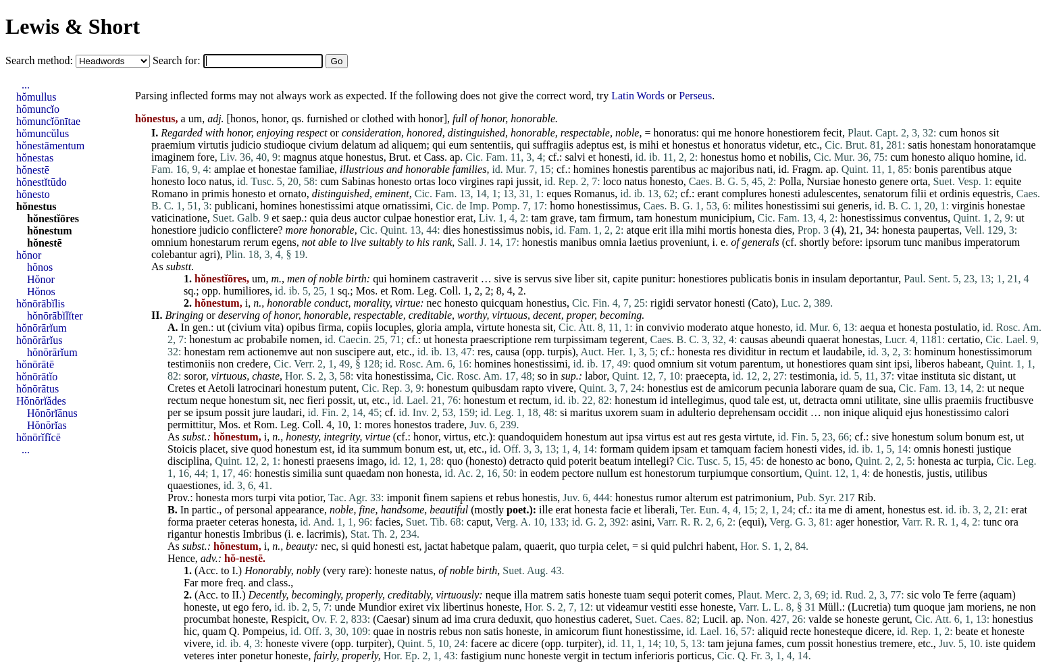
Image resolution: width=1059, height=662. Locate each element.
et (666, 145)
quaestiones (192, 485)
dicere (878, 631)
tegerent (627, 339)
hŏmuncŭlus (42, 133)
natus (220, 181)
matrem (546, 595)
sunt (334, 473)
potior (311, 497)
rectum (794, 351)
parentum (760, 364)
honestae (277, 169)
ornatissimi (406, 205)
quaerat (824, 339)
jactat (436, 546)
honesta (755, 230)
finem (435, 497)
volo (930, 595)
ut (1020, 218)
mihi (648, 145)
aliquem (409, 145)
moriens (984, 607)
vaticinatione (179, 218)
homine (994, 157)
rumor (669, 497)
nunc (514, 655)
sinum (426, 619)
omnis (927, 449)
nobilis (793, 157)
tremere (895, 643)
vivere (559, 388)
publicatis (751, 278)
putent (343, 388)
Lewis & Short (72, 26)
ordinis (954, 193)
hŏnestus (36, 206)
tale (761, 400)
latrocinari (260, 388)
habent (720, 546)
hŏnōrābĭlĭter (55, 316)
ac (703, 169)
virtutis (213, 145)
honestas (860, 339)
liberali (659, 509)
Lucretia (869, 607)
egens (284, 242)
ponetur (256, 655)
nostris (421, 631)
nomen (304, 339)
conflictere (255, 230)
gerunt (896, 619)
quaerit (539, 546)
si (563, 412)
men (296, 278)
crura (484, 619)
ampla (457, 327)
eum (457, 145)
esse (688, 607)
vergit (575, 655)
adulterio (696, 412)
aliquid (887, 412)
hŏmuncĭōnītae (48, 121)
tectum (617, 655)
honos (243, 118)
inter (226, 655)
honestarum (215, 242)
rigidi (662, 303)
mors (242, 497)
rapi (504, 181)
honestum (676, 218)
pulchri (688, 546)
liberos (930, 364)
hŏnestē (32, 170)
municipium (726, 218)
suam (652, 412)
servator (694, 303)
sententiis (490, 145)
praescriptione (501, 339)
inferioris (654, 655)
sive (503, 278)
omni (851, 400)
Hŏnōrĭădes (41, 401)
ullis (932, 400)
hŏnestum (49, 230)
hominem (410, 278)
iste (992, 643)
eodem (544, 473)
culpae (397, 218)
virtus (456, 436)
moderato (707, 327)
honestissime (653, 631)
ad (384, 145)
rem (542, 339)
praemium (173, 145)
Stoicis (182, 449)
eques (558, 193)
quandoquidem (530, 436)
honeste (391, 570)
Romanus (594, 193)
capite (625, 278)
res (483, 351)
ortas (424, 181)
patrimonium (763, 497)
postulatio (955, 327)
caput (478, 522)
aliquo (961, 157)
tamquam (731, 449)
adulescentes (830, 193)
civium (323, 145)
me (725, 132)
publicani (235, 205)
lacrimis (324, 534)
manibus (578, 242)
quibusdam (495, 388)
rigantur (184, 534)
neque (1011, 388)
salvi (575, 157)
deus (341, 218)
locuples (393, 327)
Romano (169, 193)
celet (616, 546)
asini (641, 522)
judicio (246, 145)
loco (197, 181)
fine (367, 509)
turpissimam (580, 339)
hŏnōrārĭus (39, 340)
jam (956, 607)
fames (768, 643)
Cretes (181, 388)
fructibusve (1009, 400)
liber (584, 278)
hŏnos (40, 267)
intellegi (651, 461)
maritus (586, 412)
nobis (538, 230)
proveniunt (683, 242)
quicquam (502, 303)
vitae (907, 376)
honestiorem (793, 132)
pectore (578, 473)
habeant (964, 364)
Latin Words (638, 95)
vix (433, 607)
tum (902, 607)
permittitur (190, 424)
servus (538, 278)
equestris (992, 193)
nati (764, 169)
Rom (401, 291)
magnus (300, 157)
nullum (611, 473)
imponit (403, 497)
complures (744, 193)
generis (853, 205)
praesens (335, 461)
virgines (476, 181)
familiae (316, 169)
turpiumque (723, 473)
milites (748, 205)
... (26, 85)
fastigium (481, 655)
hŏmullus (36, 97)
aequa (872, 327)
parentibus (673, 169)
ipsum (209, 412)
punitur (656, 278)
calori (997, 412)
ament (869, 509)
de (710, 388)
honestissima (403, 376)
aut (306, 351)
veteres (199, 655)
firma (330, 327)
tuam (635, 595)
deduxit (514, 619)
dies (452, 230)
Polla (790, 181)
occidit (793, 412)
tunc (913, 242)
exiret (411, 607)
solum (949, 436)
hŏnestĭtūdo (41, 182)
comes (718, 595)
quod (644, 364)
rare (356, 570)
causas (754, 339)
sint (884, 364)
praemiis (963, 400)
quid (555, 461)
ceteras (244, 522)
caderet (613, 619)
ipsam (685, 449)
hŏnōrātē (35, 364)
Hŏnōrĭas (47, 425)
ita (353, 449)
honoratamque (1005, 145)
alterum (701, 497)
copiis (359, 327)
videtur (784, 145)
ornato (293, 193)
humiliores (246, 291)
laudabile (842, 351)
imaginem (173, 157)
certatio (964, 339)
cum (948, 132)
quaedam (365, 473)
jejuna (740, 643)
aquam (997, 595)
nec (434, 303)
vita (272, 327)
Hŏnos (41, 291)
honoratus (674, 132)
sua (886, 388)
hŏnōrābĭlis (40, 303)
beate (967, 631)
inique (856, 412)
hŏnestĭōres (53, 218)
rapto (532, 388)
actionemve (273, 351)
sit (994, 132)
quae (383, 631)
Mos (365, 291)
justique (994, 449)
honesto (929, 157)
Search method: (40, 60)
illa (676, 230)
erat (465, 218)
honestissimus (607, 205)
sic (964, 376)
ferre (966, 595)
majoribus (732, 169)
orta (919, 181)
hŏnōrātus (37, 388)
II (236, 595)
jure (261, 412)
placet (213, 449)
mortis (722, 230)
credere (252, 364)
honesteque (838, 631)
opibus (300, 327)
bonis (926, 169)
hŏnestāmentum (50, 145)
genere (893, 181)
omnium (169, 242)
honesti (613, 157)
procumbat (207, 619)
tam (539, 218)
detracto (526, 461)
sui (829, 205)
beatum (615, 461)
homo (753, 157)
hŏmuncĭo (37, 109)
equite (1008, 181)
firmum (614, 218)
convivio (665, 327)
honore (749, 132)
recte (800, 631)
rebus (507, 497)
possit (340, 400)
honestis (630, 169)
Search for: (178, 60)
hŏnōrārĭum (41, 328)
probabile (267, 339)
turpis (560, 351)
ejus (914, 412)
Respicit (288, 619)
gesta (730, 436)
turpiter (372, 643)
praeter (211, 522)
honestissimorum (995, 351)
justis (938, 473)
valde (820, 619)
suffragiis (553, 145)
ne (1012, 607)
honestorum (670, 473)
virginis (968, 205)
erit (659, 230)
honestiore (174, 230)
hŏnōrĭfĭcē (38, 437)
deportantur (873, 278)
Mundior (377, 607)
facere (484, 643)
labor (595, 376)
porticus (694, 655)
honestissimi (327, 205)
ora (1011, 522)
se (188, 412)
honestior (434, 218)
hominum (935, 351)
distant (987, 376)
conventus (926, 218)
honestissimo (953, 412)
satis (917, 145)
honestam (950, 145)
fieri (316, 400)
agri (208, 254)
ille (545, 509)
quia (319, 218)
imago (370, 461)
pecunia (781, 388)
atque (331, 157)
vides (831, 449)
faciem (768, 449)
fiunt (612, 631)
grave (562, 218)
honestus (691, 145)
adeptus (592, 145)
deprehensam (747, 412)
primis (216, 193)
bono (839, 461)
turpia (978, 461)
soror (194, 376)
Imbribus (262, 534)
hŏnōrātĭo (36, 376)
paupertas (938, 230)
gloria (429, 327)
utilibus (971, 473)
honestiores (702, 278)
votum (723, 364)
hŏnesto (33, 194)
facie (620, 509)
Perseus (695, 95)
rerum (256, 242)
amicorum (740, 388)
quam (861, 364)
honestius (546, 303)
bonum (981, 436)
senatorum (885, 193)
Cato (762, 303)
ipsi (902, 364)
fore (206, 157)
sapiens (467, 497)
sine (912, 400)
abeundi (788, 339)
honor (273, 118)
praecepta (706, 376)
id (782, 169)
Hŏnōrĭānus (52, 413)
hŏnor (28, 255)
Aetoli (221, 388)
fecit (832, 132)
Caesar (392, 619)
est (618, 145)
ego (241, 607)
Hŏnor (41, 279)
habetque (470, 546)
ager (844, 522)
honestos (413, 424)
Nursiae (823, 181)
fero (260, 607)
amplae (229, 169)
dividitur (747, 351)
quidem (653, 449)
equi (751, 522)
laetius (643, 242)
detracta (820, 400)
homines (591, 169)
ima (463, 619)
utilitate (881, 400)
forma (180, 522)
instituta (938, 376)
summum (382, 449)
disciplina (188, 461)
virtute (490, 327)
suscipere (355, 351)
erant (708, 193)
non (324, 351)
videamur (627, 607)
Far (191, 582)
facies (387, 522)
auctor (366, 218)
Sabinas (359, 181)
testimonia (812, 376)
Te (949, 595)
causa (508, 351)
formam (617, 449)
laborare (818, 388)
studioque (285, 145)
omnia (613, 242)
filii (919, 193)
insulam (829, 278)
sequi (659, 595)
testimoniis (191, 364)
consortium (775, 473)
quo (454, 461)
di (848, 509)
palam (505, 546)
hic (190, 631)
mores (378, 424)
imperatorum (992, 242)
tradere (449, 424)
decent (547, 315)
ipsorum (882, 242)
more (212, 582)
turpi (266, 497)
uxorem (621, 412)
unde (345, 607)
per (174, 412)
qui (708, 132)
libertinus (463, 607)
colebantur (174, 254)
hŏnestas (34, 157)
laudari (287, 412)
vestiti (663, 607)
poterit (583, 461)
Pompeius (263, 631)
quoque (929, 607)
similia (307, 473)
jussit (527, 181)
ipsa (634, 436)
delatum (358, 145)
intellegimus (697, 400)
